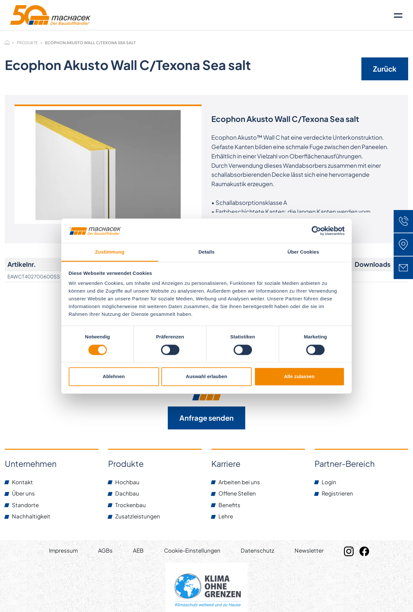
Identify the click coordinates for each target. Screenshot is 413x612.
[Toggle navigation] (398, 15)
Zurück (385, 68)
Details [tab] (206, 252)
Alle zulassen (299, 376)
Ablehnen (114, 376)
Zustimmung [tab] (110, 252)
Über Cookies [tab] (303, 252)
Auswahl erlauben (206, 376)
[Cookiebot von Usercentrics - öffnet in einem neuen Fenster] (316, 231)
